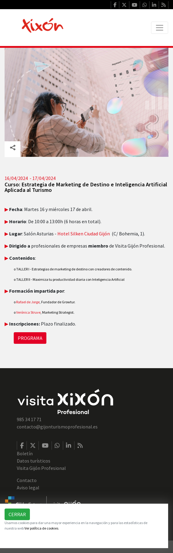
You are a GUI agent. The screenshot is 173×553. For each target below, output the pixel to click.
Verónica (22, 312)
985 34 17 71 (29, 419)
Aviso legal (28, 487)
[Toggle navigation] (159, 28)
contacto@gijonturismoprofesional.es (57, 427)
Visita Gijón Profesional (41, 468)
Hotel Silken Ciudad (78, 234)
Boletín (25, 453)
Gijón (104, 234)
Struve (36, 312)
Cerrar (17, 514)
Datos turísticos (33, 461)
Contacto (27, 480)
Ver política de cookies (41, 528)
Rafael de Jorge (27, 302)
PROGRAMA (30, 338)
